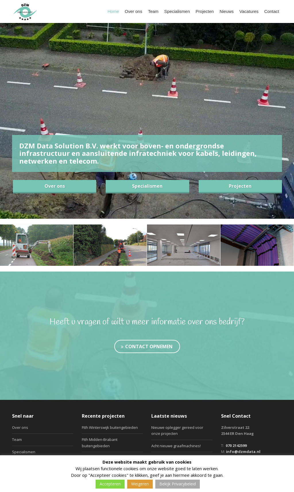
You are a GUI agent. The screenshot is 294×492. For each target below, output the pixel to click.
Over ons (133, 11)
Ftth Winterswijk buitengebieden (110, 427)
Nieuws (227, 11)
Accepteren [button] (110, 484)
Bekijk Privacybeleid (177, 484)
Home (113, 11)
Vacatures (248, 11)
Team (153, 11)
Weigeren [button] (140, 484)
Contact (271, 11)
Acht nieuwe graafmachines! (176, 445)
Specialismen (177, 11)
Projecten (205, 11)
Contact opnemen (147, 346)
